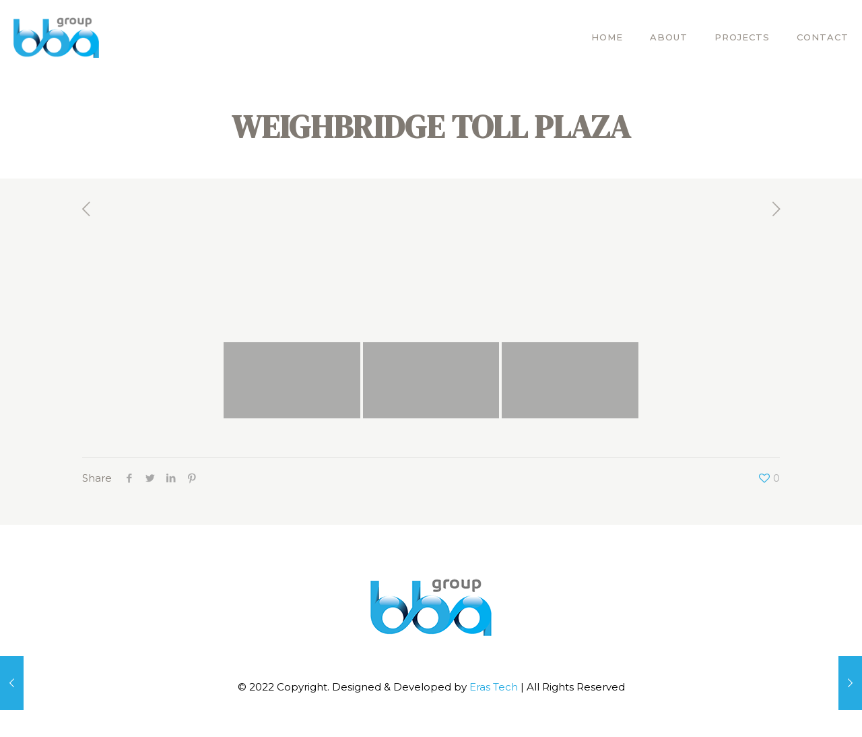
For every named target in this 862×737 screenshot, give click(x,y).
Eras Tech (495, 686)
